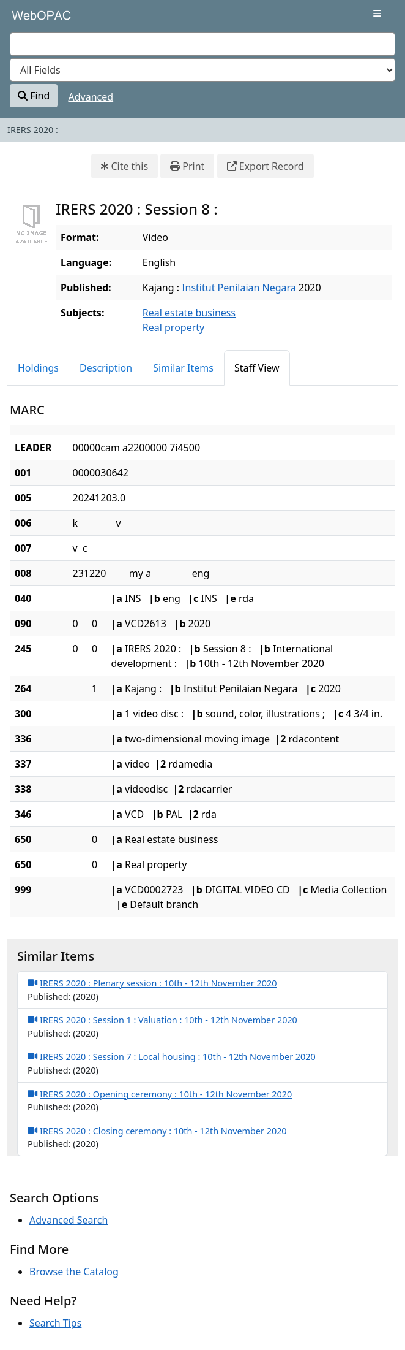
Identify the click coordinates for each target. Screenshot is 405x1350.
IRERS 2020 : (32, 129)
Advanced (91, 97)
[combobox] (202, 44)
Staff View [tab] (257, 368)
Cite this (124, 166)
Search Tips (55, 1323)
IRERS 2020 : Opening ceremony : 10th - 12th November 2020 (160, 1094)
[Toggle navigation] (377, 13)
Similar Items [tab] (183, 368)
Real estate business (189, 312)
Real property (173, 327)
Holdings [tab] (38, 368)
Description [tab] (106, 368)
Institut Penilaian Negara (239, 287)
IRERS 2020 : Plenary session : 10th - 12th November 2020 (152, 983)
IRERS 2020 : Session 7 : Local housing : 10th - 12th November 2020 (172, 1056)
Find (34, 95)
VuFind (31, 20)
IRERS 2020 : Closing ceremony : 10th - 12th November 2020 (157, 1130)
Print (187, 166)
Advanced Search (68, 1220)
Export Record (265, 166)
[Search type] (202, 70)
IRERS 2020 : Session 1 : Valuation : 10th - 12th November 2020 (162, 1019)
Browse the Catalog (74, 1271)
